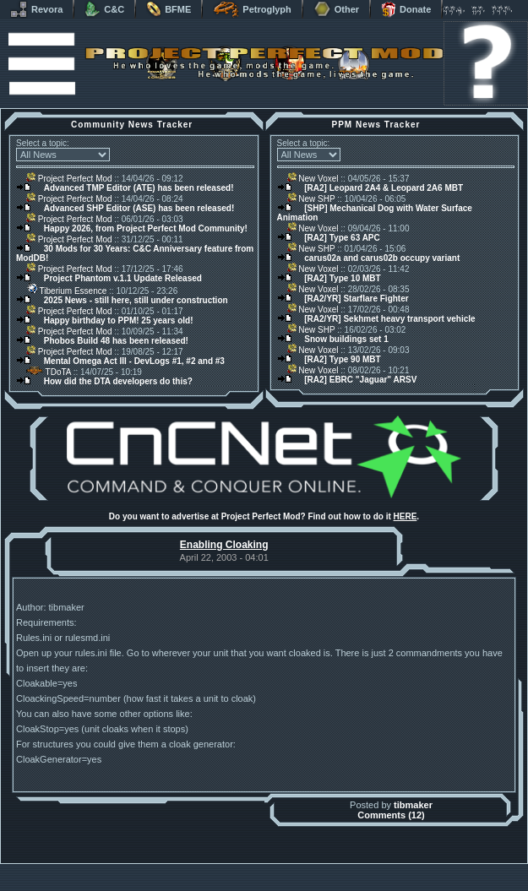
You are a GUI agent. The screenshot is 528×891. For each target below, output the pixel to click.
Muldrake (188, 867)
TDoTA (48, 372)
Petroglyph (252, 9)
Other (336, 9)
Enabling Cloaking (224, 545)
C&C (104, 9)
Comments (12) (390, 815)
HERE (405, 516)
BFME (168, 9)
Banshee (278, 867)
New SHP (311, 199)
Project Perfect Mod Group (255, 877)
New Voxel (313, 178)
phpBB (360, 867)
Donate (406, 9)
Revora (36, 9)
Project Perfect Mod (69, 178)
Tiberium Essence (66, 291)
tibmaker (413, 805)
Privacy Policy (352, 886)
